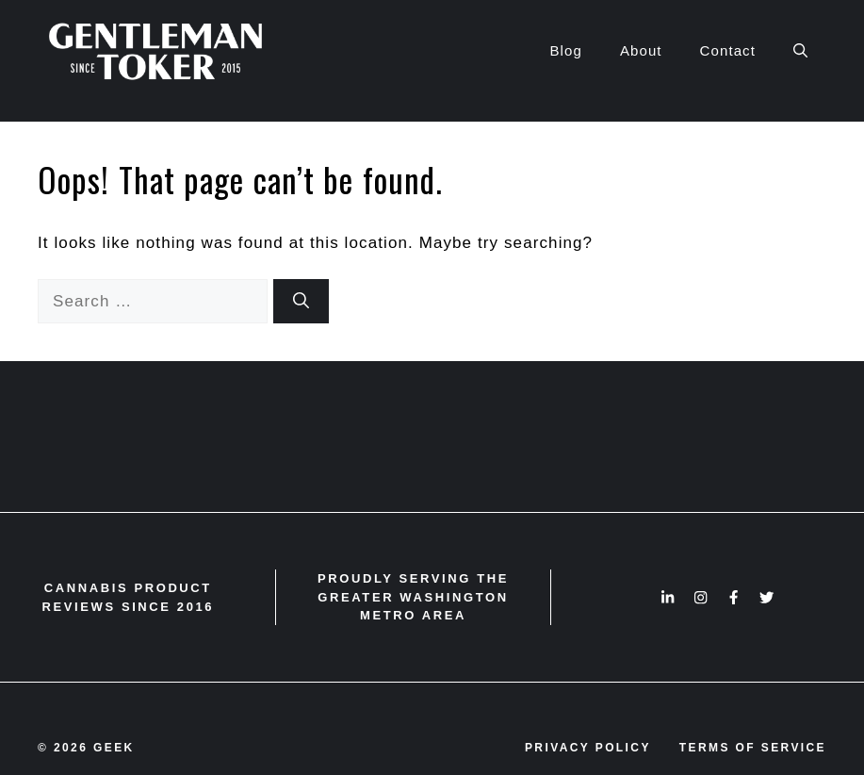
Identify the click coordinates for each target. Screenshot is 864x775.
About (641, 50)
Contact (728, 50)
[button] (800, 51)
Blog (565, 50)
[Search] (301, 301)
